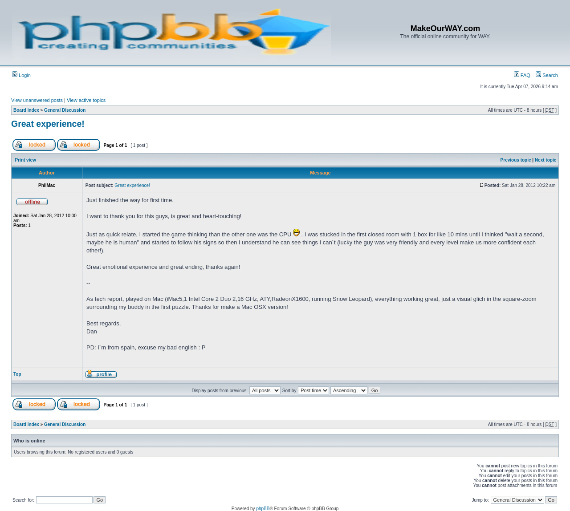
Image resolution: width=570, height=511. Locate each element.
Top (17, 374)
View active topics (86, 100)
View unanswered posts (37, 100)
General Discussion (65, 110)
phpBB (262, 508)
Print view (25, 160)
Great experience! (48, 124)
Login (21, 75)
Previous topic (516, 160)
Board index (26, 110)
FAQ (522, 75)
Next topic (545, 160)
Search (547, 75)
